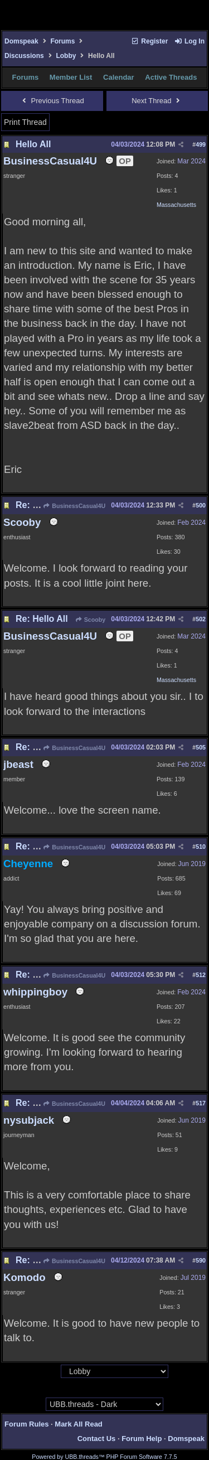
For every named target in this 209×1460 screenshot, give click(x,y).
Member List (71, 77)
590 (201, 1260)
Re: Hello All (42, 505)
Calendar (118, 77)
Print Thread (25, 122)
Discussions (24, 56)
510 (201, 846)
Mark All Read (79, 1424)
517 (201, 1103)
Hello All (33, 144)
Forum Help (141, 1438)
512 (201, 974)
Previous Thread (52, 100)
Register (149, 41)
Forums (62, 41)
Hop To (50, 1372)
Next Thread (157, 100)
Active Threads (171, 77)
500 (201, 505)
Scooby (90, 619)
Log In (189, 41)
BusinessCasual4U (74, 505)
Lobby (66, 56)
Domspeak (21, 41)
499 (201, 144)
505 (201, 747)
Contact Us (96, 1438)
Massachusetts (176, 204)
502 (201, 619)
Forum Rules (26, 1424)
